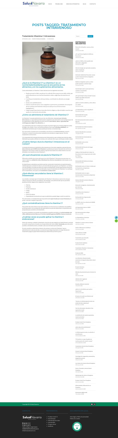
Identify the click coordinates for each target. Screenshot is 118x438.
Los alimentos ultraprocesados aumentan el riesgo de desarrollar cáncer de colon (85, 260)
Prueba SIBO (59, 4)
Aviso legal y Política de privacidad (79, 417)
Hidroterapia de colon (54, 420)
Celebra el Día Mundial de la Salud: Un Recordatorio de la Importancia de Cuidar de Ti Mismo (85, 154)
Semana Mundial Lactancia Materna (84, 180)
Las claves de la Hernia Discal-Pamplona (85, 363)
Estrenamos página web (81, 392)
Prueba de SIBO (79, 253)
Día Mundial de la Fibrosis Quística (83, 126)
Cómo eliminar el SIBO (80, 232)
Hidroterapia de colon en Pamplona (84, 375)
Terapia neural (52, 424)
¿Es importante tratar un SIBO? (83, 207)
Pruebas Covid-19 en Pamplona (83, 322)
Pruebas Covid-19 (53, 417)
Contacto (93, 4)
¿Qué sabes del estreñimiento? (83, 327)
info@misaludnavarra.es (28, 430)
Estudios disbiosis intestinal (82, 284)
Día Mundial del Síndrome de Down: (84, 161)
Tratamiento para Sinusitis (81, 238)
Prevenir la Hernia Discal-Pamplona (84, 351)
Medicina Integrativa (72, 4)
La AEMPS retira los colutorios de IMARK (85, 202)
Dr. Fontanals (60, 224)
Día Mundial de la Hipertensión (83, 197)
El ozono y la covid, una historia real (84, 296)
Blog (84, 4)
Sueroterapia (51, 422)
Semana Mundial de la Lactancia (83, 132)
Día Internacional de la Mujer (82, 212)
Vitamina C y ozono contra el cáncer (84, 222)
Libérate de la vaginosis (81, 279)
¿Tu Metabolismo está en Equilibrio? (84, 109)
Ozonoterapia (51, 418)
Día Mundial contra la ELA (81, 142)
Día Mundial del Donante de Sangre (84, 147)
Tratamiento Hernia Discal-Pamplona (84, 346)
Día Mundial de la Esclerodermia (83, 137)
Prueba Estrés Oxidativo (81, 243)
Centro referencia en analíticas (83, 227)
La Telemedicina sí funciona (82, 217)
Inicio (50, 4)
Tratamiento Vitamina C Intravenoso (38, 36)
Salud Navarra (42, 38)
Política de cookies (75, 418)
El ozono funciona (79, 267)
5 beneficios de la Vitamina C (82, 192)
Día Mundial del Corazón (81, 114)
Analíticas (50, 426)
